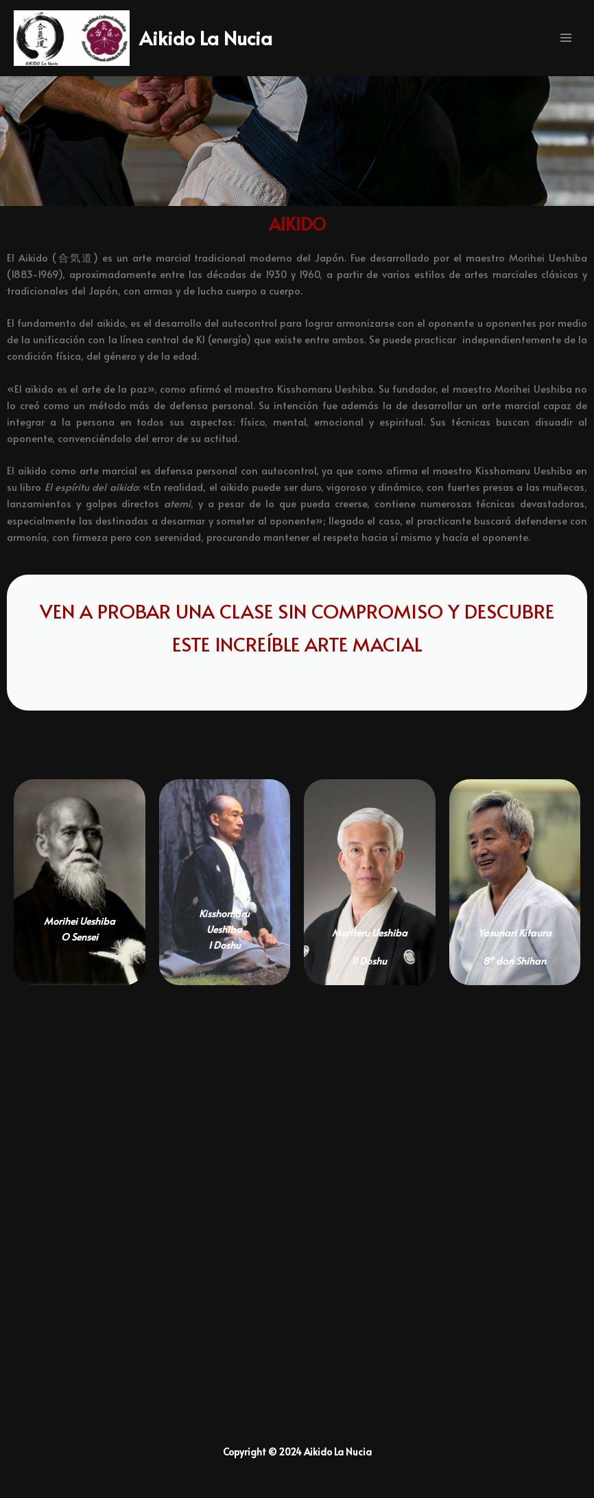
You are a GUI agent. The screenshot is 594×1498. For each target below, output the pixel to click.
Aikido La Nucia (227, 43)
